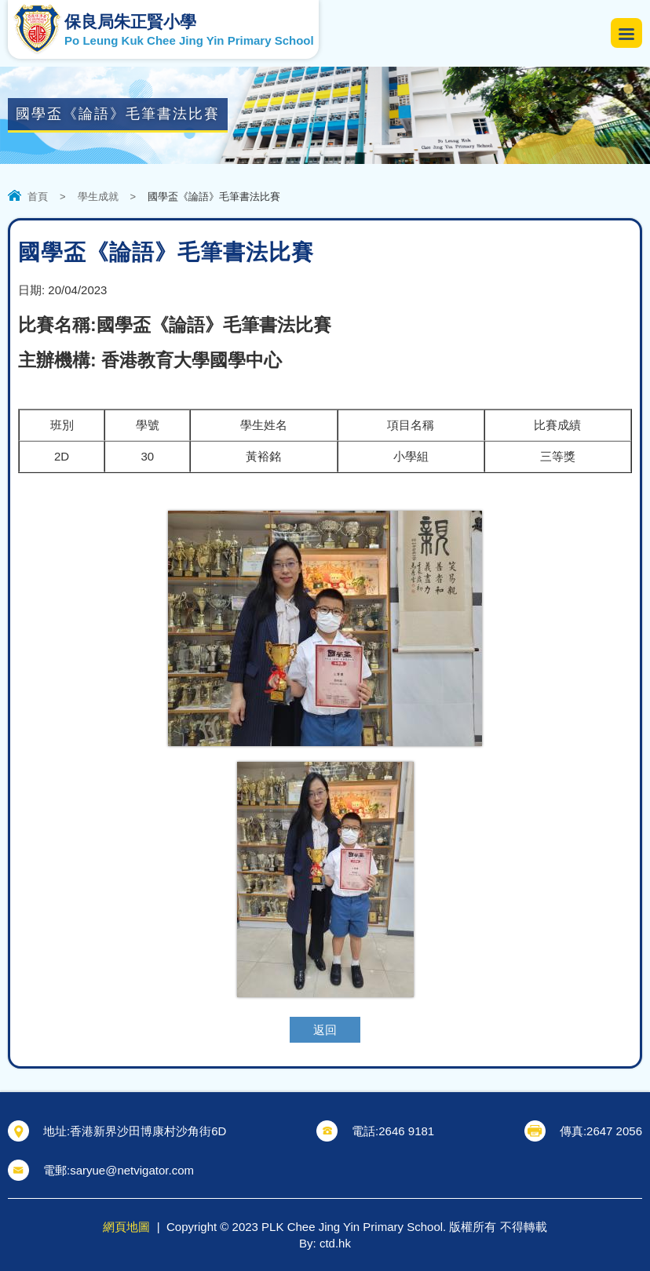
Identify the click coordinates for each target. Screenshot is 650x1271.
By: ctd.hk (325, 1243)
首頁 (37, 196)
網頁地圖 (126, 1226)
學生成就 (98, 196)
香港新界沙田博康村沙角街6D (148, 1131)
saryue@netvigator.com (132, 1170)
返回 (325, 1029)
